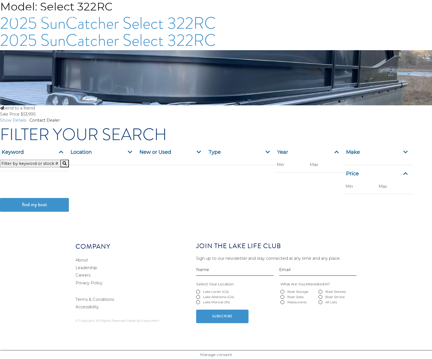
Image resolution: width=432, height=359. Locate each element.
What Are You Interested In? (305, 284)
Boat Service (372, 17)
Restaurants (409, 17)
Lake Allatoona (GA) (218, 297)
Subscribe (222, 316)
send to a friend (18, 108)
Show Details (15, 120)
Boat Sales (337, 17)
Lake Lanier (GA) (216, 291)
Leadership (86, 267)
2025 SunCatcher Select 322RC (108, 40)
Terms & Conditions (94, 299)
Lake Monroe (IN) (216, 302)
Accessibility (87, 306)
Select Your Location (215, 284)
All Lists (331, 302)
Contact (388, 6)
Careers (362, 6)
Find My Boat (34, 204)
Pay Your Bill (331, 6)
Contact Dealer (47, 120)
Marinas (228, 17)
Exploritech (150, 320)
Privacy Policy (88, 282)
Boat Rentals (301, 17)
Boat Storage (262, 17)
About (81, 260)
